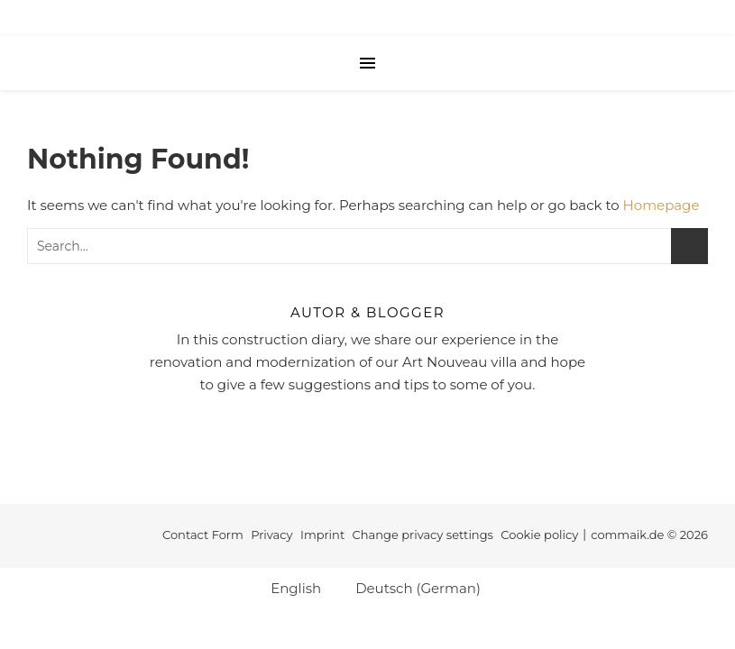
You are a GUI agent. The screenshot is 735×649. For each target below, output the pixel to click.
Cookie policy (539, 534)
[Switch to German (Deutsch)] (410, 587)
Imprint (322, 534)
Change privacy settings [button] (423, 534)
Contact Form (202, 534)
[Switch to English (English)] (287, 587)
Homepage (661, 205)
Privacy (271, 534)
